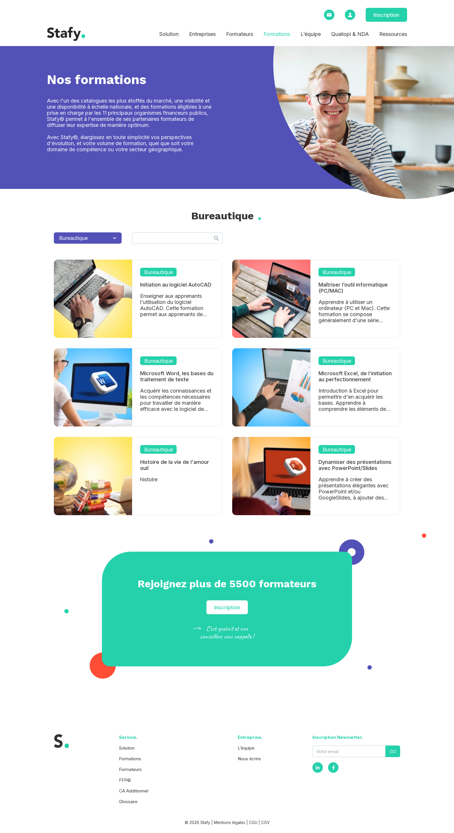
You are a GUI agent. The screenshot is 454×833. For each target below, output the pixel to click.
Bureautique (87, 238)
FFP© (125, 780)
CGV (265, 822)
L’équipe (311, 34)
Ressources (393, 34)
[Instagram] (317, 767)
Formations (276, 34)
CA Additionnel (133, 791)
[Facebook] (333, 767)
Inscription (386, 15)
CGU (253, 822)
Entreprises (202, 34)
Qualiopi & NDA (350, 34)
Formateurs (239, 34)
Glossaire (128, 801)
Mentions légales (229, 822)
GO (393, 751)
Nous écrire (249, 758)
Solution (169, 34)
